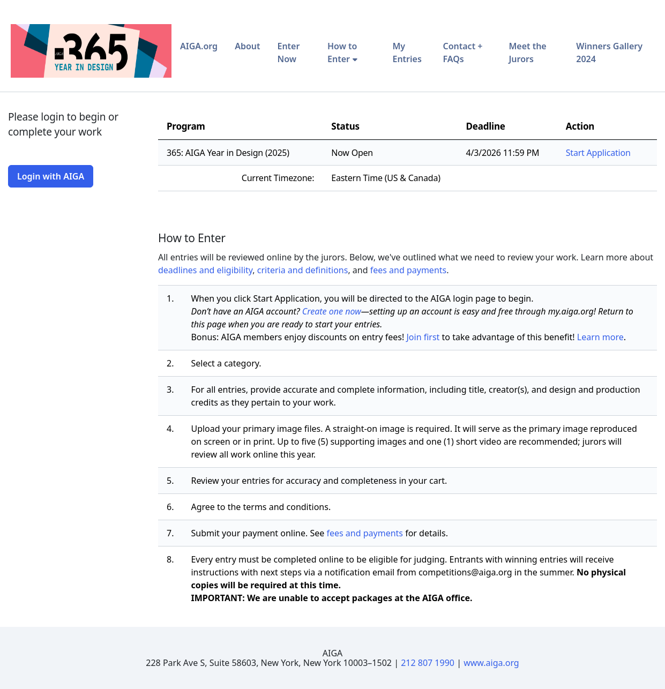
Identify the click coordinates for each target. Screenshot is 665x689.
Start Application (598, 153)
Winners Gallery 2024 (609, 52)
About (247, 46)
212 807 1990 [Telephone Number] (427, 663)
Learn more (600, 337)
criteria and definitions (302, 270)
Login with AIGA (50, 176)
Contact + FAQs (462, 52)
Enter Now (288, 52)
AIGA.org (199, 46)
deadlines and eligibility (205, 270)
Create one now (331, 311)
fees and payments (408, 270)
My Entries (406, 52)
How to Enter (342, 52)
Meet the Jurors (527, 52)
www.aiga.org (491, 663)
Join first (422, 337)
